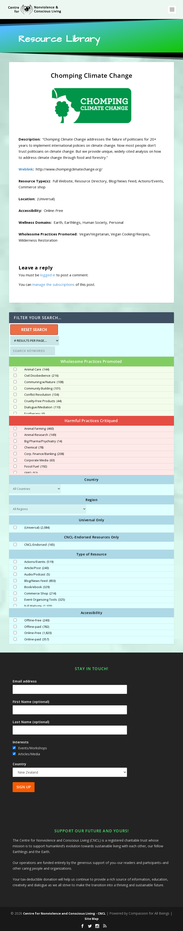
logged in (47, 275)
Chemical (33, 447)
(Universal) (37, 528)
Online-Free (37, 633)
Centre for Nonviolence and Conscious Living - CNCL (64, 913)
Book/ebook (37, 587)
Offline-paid (36, 627)
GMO (31, 473)
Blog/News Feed (40, 581)
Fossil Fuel (35, 466)
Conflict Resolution (41, 395)
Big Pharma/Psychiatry (43, 441)
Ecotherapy (34, 414)
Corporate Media (39, 460)
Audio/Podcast (37, 574)
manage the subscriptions (53, 284)
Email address (25, 681)
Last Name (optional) (31, 722)
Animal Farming (39, 429)
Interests (21, 742)
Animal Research (40, 435)
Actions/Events (38, 562)
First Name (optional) (31, 701)
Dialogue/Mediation (42, 407)
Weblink (26, 169)
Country (19, 764)
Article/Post (36, 568)
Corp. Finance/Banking (44, 454)
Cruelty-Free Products (42, 401)
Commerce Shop (40, 593)
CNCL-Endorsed (39, 545)
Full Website (38, 606)
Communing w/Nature (43, 382)
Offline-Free (36, 620)
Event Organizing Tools (44, 600)
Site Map (92, 918)
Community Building (42, 388)
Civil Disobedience (41, 376)
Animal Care (36, 369)
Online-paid (36, 639)
